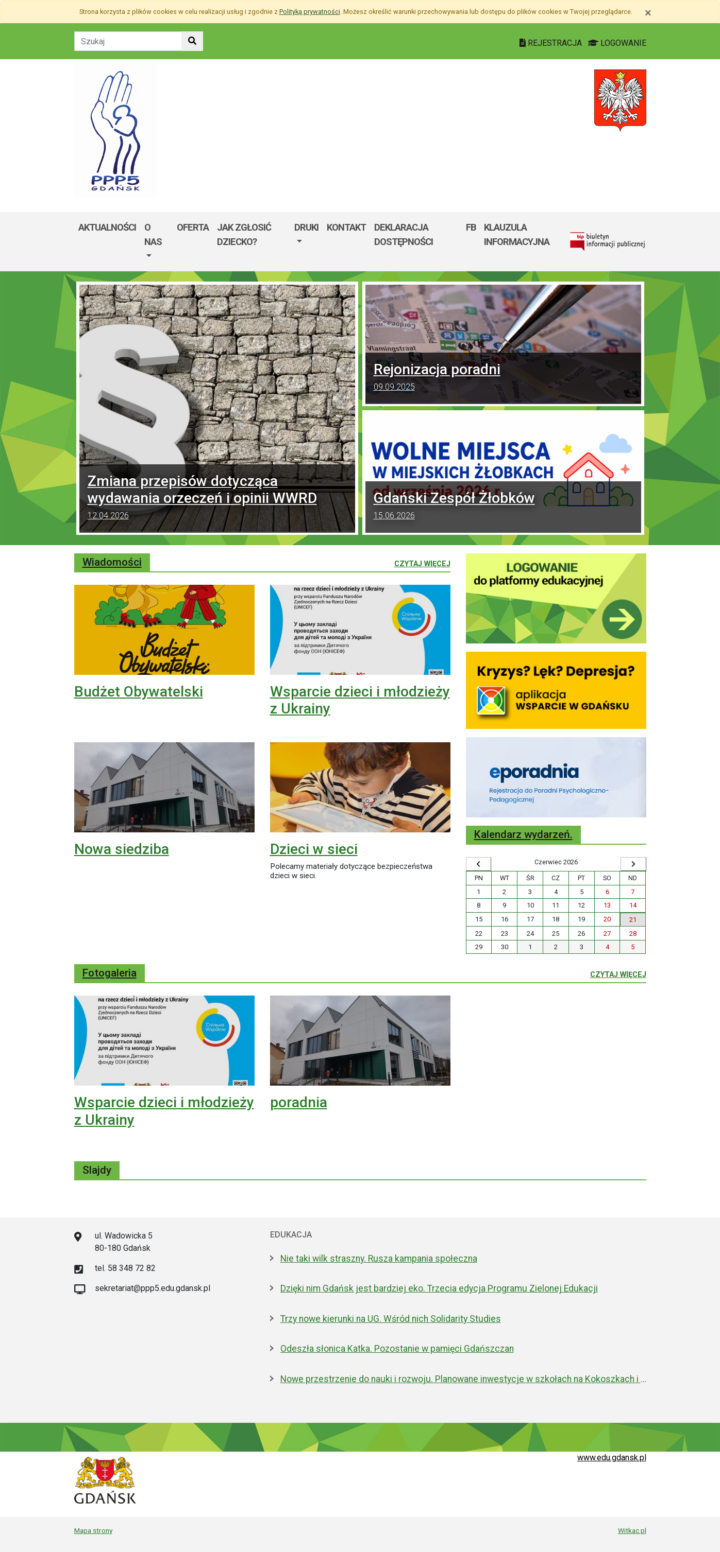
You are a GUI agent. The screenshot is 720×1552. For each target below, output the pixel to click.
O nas (153, 234)
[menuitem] (156, 241)
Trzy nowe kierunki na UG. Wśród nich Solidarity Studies (390, 1319)
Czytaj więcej (422, 563)
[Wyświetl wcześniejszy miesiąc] (479, 864)
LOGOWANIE (617, 43)
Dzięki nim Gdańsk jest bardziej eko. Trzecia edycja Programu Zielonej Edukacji (439, 1288)
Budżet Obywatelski (138, 691)
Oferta (193, 227)
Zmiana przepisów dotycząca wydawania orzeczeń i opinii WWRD (217, 499)
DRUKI (306, 227)
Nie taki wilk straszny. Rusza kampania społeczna (378, 1258)
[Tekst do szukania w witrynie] (128, 41)
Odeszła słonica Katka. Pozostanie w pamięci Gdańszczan (397, 1349)
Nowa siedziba (121, 849)
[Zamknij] (648, 13)
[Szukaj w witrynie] (192, 41)
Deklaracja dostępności (403, 234)
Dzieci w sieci (314, 849)
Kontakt (346, 227)
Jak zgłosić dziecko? (244, 234)
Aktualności (107, 227)
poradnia (298, 1102)
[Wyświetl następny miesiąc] (633, 864)
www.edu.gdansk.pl (611, 1457)
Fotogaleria (109, 973)
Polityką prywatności (309, 11)
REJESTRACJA (552, 43)
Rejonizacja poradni (503, 378)
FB (471, 227)
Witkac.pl (632, 1530)
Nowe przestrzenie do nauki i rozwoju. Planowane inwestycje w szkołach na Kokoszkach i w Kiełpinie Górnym (463, 1379)
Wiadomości (112, 562)
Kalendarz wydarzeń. (523, 834)
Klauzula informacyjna (516, 234)
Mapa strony (93, 1530)
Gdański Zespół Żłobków (503, 507)
